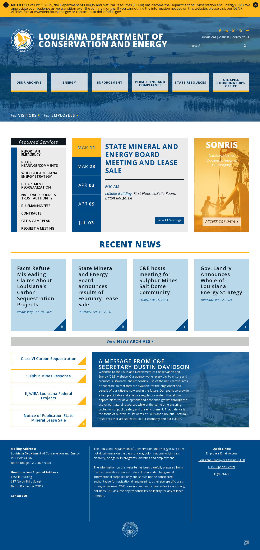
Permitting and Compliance (150, 83)
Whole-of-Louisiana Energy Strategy (39, 175)
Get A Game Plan (36, 221)
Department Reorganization (36, 186)
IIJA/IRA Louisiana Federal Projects (48, 396)
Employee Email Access (222, 453)
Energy (69, 82)
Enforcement (109, 82)
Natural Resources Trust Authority (38, 197)
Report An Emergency (31, 153)
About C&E (208, 37)
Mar (86, 147)
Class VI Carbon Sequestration (48, 358)
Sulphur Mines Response (48, 375)
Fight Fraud (221, 474)
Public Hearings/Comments (39, 164)
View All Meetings (169, 220)
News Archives (130, 341)
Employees (61, 115)
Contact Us (240, 37)
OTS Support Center (221, 467)
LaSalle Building (118, 193)
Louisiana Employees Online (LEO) (222, 460)
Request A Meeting (37, 228)
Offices (224, 37)
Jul (86, 222)
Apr (86, 185)
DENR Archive (29, 82)
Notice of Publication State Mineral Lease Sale (54, 419)
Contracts (31, 213)
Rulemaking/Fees (35, 205)
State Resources (190, 82)
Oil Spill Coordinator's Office (231, 83)
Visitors (25, 115)
